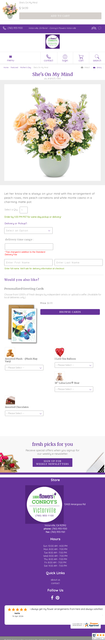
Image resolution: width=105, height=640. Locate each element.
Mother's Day (25, 67)
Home (6, 67)
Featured (14, 67)
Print (85, 67)
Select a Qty (11, 209)
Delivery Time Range (19, 239)
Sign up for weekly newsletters (52, 462)
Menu (10, 60)
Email (97, 67)
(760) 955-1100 (15, 28)
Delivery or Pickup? (16, 223)
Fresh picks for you (52, 448)
